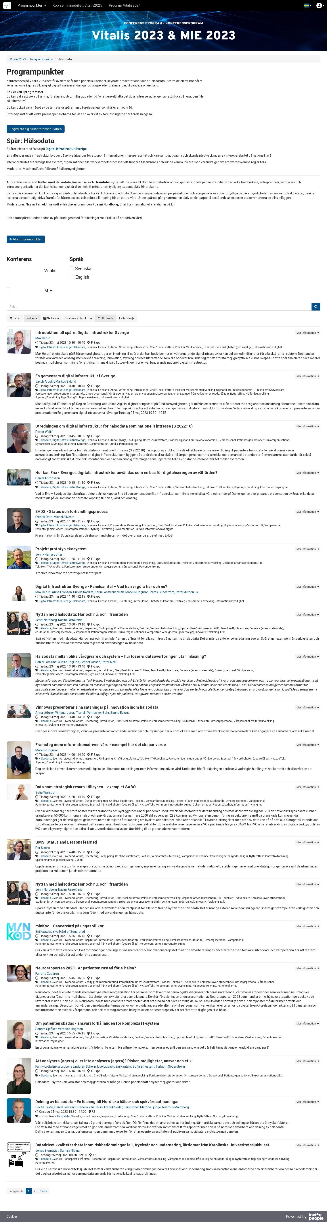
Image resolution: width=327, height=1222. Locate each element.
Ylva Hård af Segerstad (69, 931)
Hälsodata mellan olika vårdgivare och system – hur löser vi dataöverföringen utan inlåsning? (120, 656)
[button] (308, 5)
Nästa (43, 1191)
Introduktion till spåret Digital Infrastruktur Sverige (82, 332)
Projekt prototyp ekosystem (61, 549)
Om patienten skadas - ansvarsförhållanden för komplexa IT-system (97, 1023)
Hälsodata (79, 347)
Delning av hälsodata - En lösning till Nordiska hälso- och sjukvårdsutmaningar (107, 1101)
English (82, 277)
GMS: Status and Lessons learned (66, 842)
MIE (48, 290)
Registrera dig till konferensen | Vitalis (36, 129)
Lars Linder (131, 1107)
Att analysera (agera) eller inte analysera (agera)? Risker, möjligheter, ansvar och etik (113, 1061)
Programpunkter (42, 59)
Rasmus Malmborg (175, 1107)
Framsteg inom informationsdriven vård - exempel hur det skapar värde (100, 744)
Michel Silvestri (64, 517)
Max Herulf (43, 338)
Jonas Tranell (76, 712)
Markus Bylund (65, 381)
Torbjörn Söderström (170, 1066)
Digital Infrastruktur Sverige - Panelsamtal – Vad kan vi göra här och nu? (101, 586)
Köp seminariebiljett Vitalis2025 (77, 5)
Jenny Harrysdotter (48, 554)
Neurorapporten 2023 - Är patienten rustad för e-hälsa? (85, 968)
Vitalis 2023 (18, 59)
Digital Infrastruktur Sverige (55, 347)
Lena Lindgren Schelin (80, 1066)
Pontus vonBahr (98, 712)
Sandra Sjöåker (46, 1029)
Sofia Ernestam (143, 1066)
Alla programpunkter (26, 239)
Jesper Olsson (90, 662)
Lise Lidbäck (105, 1066)
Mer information (307, 332)
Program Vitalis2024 (125, 5)
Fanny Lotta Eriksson (49, 1066)
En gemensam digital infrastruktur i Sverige (75, 376)
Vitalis (50, 270)
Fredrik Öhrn (43, 517)
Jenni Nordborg (46, 620)
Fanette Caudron (47, 973)
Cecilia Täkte (44, 1107)
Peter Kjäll (109, 662)
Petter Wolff (44, 432)
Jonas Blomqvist (47, 1150)
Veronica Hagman (70, 1029)
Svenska (83, 268)
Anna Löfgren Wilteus (50, 712)
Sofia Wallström (46, 792)
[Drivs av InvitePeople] (304, 1217)
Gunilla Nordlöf (83, 592)
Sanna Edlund (120, 712)
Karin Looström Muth (109, 592)
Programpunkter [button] (31, 5)
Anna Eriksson (62, 592)
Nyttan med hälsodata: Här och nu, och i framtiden (81, 614)
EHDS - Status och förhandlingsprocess (71, 511)
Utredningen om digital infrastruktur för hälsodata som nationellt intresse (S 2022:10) (114, 426)
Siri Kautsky (43, 931)
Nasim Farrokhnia (70, 620)
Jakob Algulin (44, 381)
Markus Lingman (137, 592)
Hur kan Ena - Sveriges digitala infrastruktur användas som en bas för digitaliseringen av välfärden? (126, 472)
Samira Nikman (70, 1150)
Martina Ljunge (150, 1107)
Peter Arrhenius (187, 592)
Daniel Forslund (46, 662)
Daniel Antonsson (47, 478)
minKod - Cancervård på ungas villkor (69, 926)
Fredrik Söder (113, 1107)
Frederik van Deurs (90, 1107)
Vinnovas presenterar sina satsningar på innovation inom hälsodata (96, 707)
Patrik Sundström (162, 592)
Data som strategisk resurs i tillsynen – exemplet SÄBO (85, 787)
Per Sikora (42, 848)
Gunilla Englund (68, 662)
